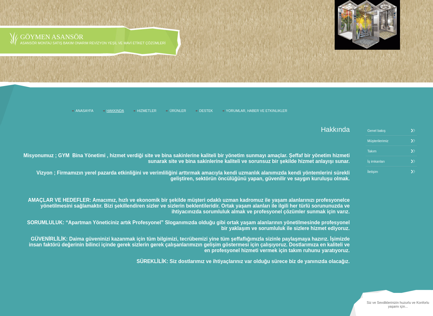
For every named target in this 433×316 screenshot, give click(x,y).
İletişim (372, 172)
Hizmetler (146, 111)
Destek (206, 111)
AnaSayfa (84, 111)
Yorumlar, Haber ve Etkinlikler (256, 111)
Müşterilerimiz (377, 141)
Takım (371, 151)
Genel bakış (376, 130)
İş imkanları (376, 161)
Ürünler (177, 111)
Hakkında (115, 111)
